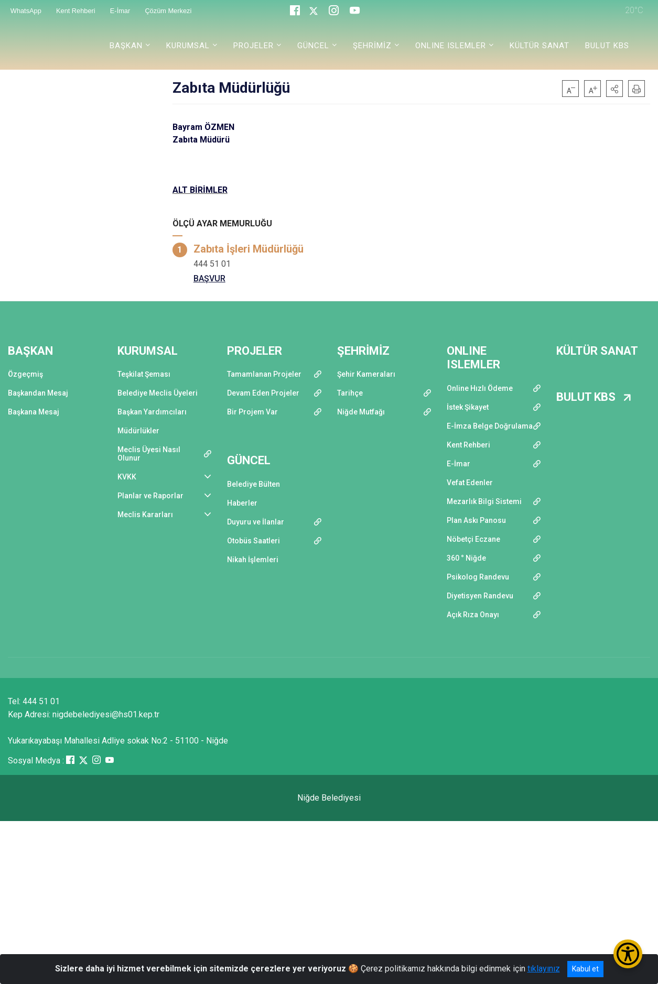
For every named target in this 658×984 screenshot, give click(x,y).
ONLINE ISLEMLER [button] (450, 45)
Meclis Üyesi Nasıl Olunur (148, 453)
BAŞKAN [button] (126, 45)
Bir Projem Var (252, 412)
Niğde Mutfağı (361, 412)
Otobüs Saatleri (253, 541)
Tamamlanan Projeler (264, 374)
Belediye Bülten (253, 484)
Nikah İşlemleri (252, 559)
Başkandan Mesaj (38, 393)
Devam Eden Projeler (263, 393)
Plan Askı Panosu (476, 520)
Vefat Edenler (470, 482)
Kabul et (585, 969)
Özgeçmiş (25, 374)
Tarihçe (350, 393)
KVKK (126, 477)
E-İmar (458, 464)
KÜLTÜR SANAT (539, 45)
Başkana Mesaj (33, 412)
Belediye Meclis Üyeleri (157, 393)
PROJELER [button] (253, 45)
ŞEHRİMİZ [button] (372, 45)
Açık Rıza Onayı (473, 614)
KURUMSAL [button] (188, 45)
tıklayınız (543, 969)
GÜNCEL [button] (313, 45)
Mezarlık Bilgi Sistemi (484, 501)
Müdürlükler (138, 431)
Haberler (242, 503)
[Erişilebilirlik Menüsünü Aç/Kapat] (627, 953)
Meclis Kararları (145, 514)
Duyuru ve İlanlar (255, 522)
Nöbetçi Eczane (473, 539)
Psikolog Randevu (478, 577)
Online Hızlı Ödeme (480, 388)
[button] (614, 88)
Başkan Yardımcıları (152, 412)
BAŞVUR (209, 278)
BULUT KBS (607, 45)
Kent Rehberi (468, 445)
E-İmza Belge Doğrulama (490, 426)
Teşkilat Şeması (143, 374)
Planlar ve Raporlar (150, 495)
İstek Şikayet (468, 407)
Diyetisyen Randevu (480, 596)
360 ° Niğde (466, 558)
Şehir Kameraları (366, 374)
